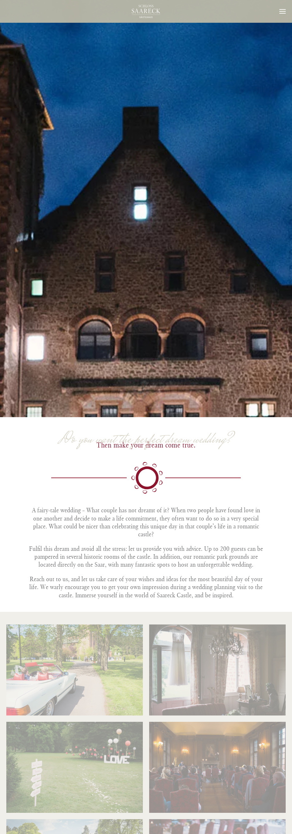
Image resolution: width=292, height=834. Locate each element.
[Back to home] (146, 11)
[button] (282, 11)
